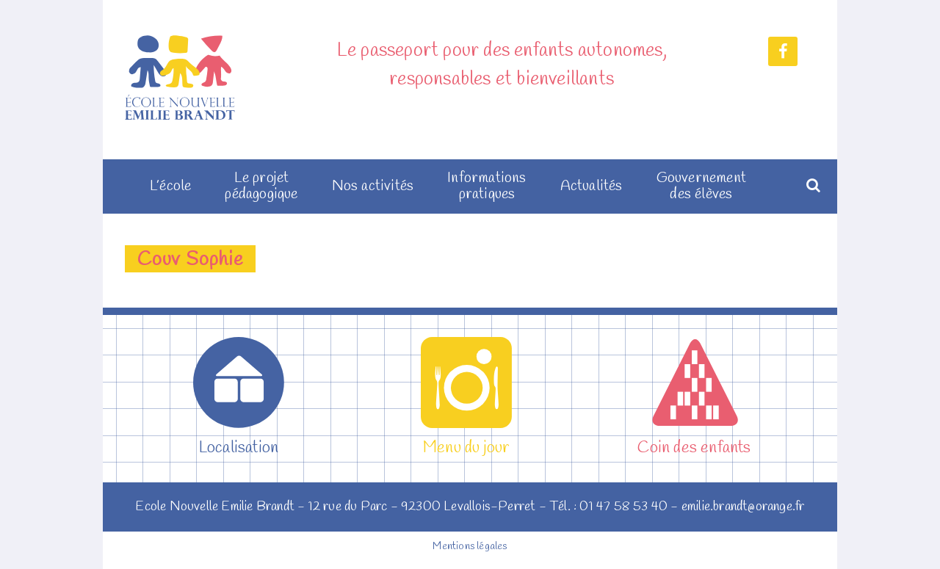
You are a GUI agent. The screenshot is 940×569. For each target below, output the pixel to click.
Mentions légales (470, 547)
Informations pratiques (486, 186)
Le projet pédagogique (261, 186)
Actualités (591, 186)
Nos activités (373, 186)
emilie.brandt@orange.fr (743, 506)
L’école (170, 186)
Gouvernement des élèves (701, 186)
